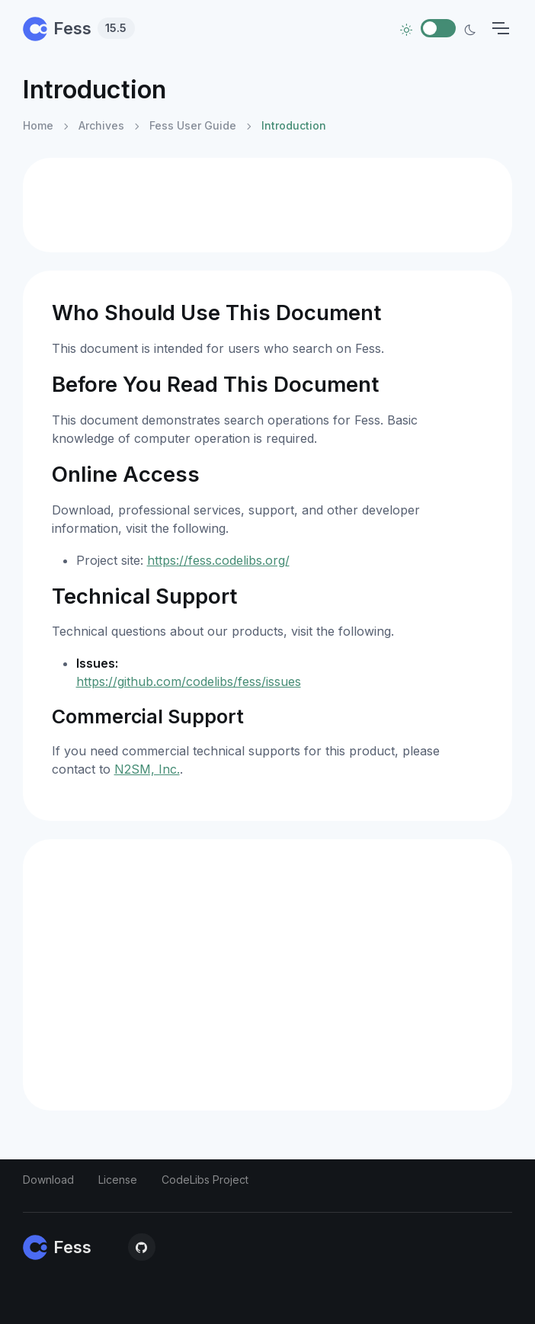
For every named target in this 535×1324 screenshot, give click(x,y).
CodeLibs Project (205, 1179)
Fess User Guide (192, 125)
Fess (79, 28)
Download (48, 1179)
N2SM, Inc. (147, 769)
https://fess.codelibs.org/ (218, 560)
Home (38, 125)
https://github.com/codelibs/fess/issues (188, 681)
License (117, 1179)
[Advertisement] (268, 205)
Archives (101, 125)
